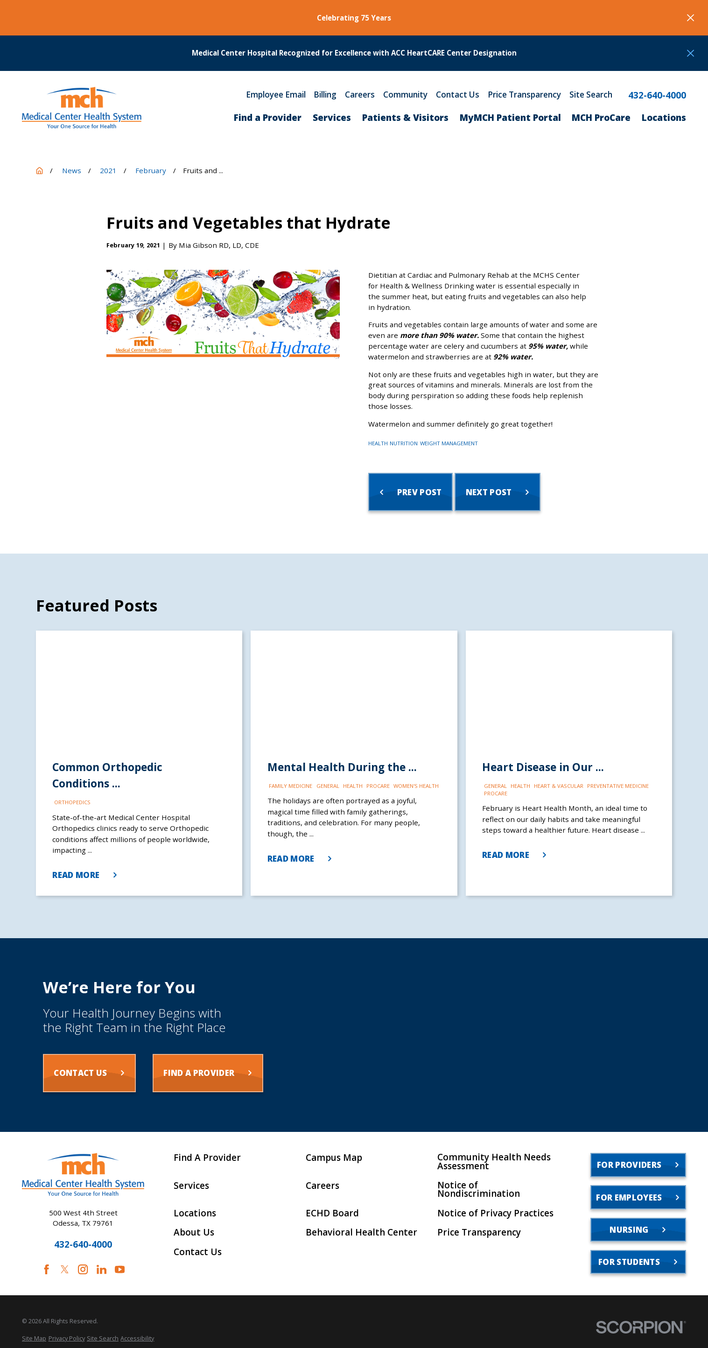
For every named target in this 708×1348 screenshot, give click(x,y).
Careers (360, 94)
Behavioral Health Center (361, 1232)
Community (405, 94)
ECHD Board (332, 1213)
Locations (195, 1213)
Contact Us (457, 94)
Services (191, 1185)
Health (378, 443)
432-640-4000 (657, 95)
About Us (194, 1232)
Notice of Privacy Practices (495, 1213)
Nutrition (404, 443)
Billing (325, 94)
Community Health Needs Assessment (494, 1162)
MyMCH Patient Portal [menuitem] (510, 118)
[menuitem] (34, 1338)
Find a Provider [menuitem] (267, 118)
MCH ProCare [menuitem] (601, 118)
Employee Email (276, 94)
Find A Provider (207, 1157)
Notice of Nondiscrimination (478, 1190)
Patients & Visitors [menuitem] (405, 118)
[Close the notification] (690, 17)
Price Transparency (524, 94)
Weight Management (449, 443)
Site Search (590, 94)
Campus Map (334, 1157)
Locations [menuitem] (664, 118)
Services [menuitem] (332, 118)
